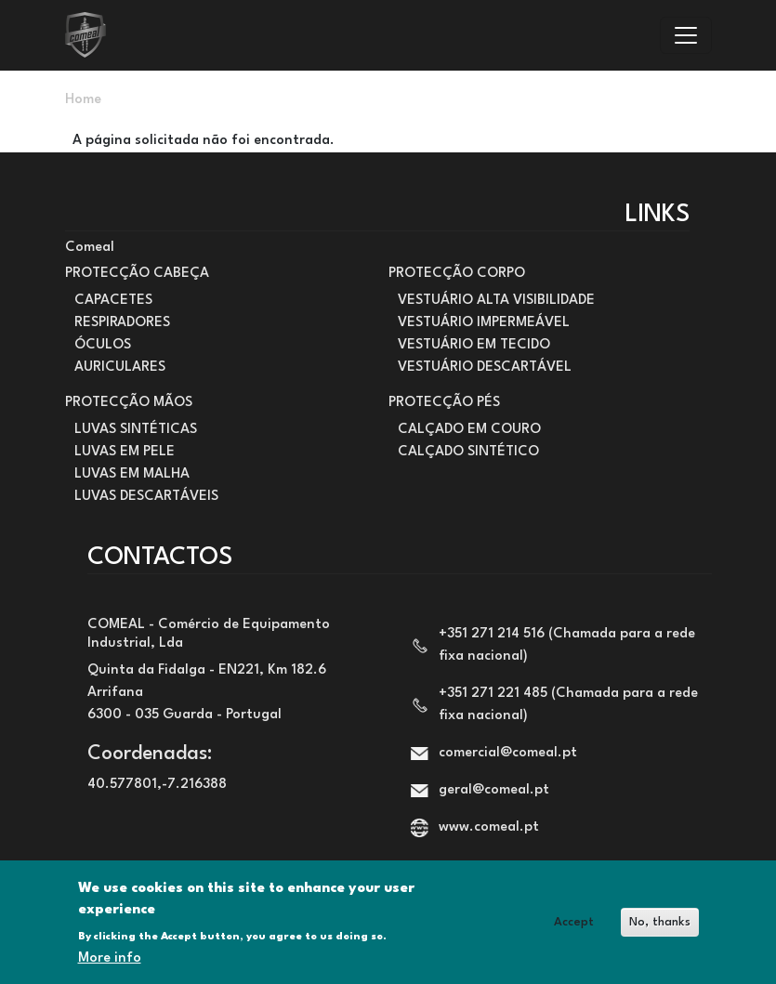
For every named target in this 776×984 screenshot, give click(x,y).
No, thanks (660, 922)
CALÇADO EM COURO (469, 430)
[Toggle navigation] (686, 35)
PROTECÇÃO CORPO (456, 274)
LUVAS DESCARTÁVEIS (146, 497)
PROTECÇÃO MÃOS (128, 403)
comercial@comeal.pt (508, 753)
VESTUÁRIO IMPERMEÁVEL (484, 323)
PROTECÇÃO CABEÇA (137, 274)
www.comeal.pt (489, 827)
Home (83, 100)
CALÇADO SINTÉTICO (468, 452)
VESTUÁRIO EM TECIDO (474, 345)
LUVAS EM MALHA (132, 474)
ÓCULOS (102, 345)
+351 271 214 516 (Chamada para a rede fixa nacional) (567, 645)
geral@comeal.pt (494, 790)
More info (109, 958)
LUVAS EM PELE (124, 452)
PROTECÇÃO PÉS (444, 403)
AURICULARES (119, 367)
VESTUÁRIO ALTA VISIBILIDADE (496, 301)
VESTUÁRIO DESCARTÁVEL (485, 367)
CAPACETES (113, 301)
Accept (574, 922)
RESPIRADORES (122, 323)
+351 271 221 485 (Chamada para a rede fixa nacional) (568, 705)
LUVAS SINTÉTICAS (135, 430)
